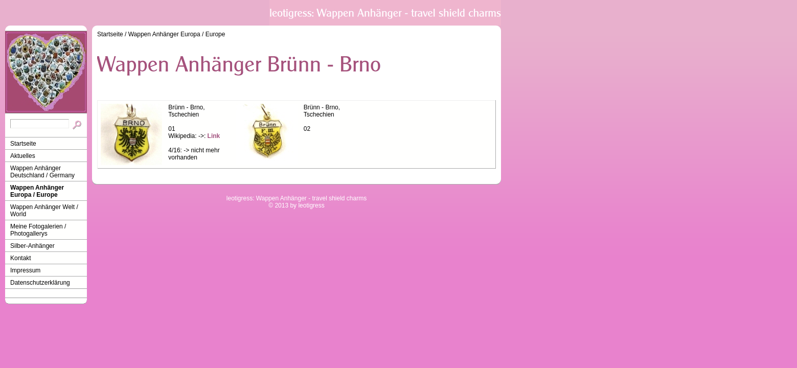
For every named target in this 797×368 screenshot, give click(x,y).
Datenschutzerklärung (40, 282)
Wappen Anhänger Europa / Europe (37, 191)
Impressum (25, 270)
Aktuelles (22, 155)
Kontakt (20, 258)
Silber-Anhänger (32, 245)
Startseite (23, 143)
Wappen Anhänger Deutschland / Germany (42, 172)
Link (214, 136)
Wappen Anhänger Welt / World (44, 210)
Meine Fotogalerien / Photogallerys (38, 230)
